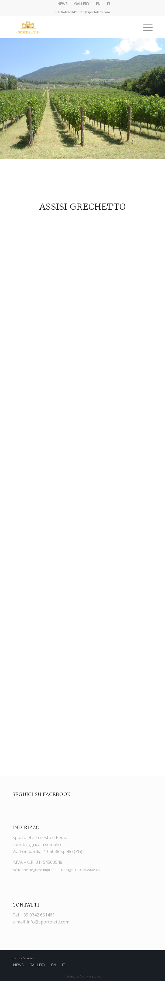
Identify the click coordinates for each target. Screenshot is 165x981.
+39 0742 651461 (66, 12)
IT (63, 964)
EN (53, 964)
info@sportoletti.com (94, 12)
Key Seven (24, 958)
